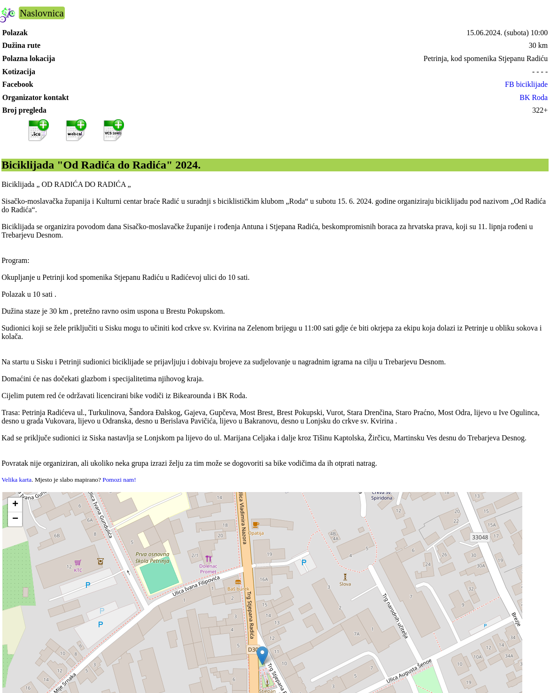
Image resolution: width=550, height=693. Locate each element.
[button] (262, 655)
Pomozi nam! (119, 479)
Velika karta (16, 479)
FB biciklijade (526, 84)
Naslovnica (42, 13)
